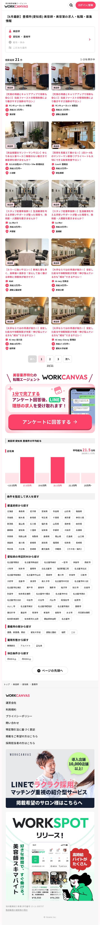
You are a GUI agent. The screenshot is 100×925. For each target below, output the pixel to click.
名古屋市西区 (13, 562)
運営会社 (11, 703)
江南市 (84, 574)
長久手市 (46, 581)
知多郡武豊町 (25, 593)
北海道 (10, 511)
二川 (73, 632)
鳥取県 (35, 536)
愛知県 (22, 530)
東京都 (67, 517)
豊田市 (23, 612)
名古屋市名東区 (14, 587)
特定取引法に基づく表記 (20, 729)
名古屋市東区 (27, 606)
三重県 (33, 530)
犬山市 (53, 600)
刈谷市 (41, 600)
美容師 (16, 684)
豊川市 (61, 574)
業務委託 (11, 645)
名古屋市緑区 (50, 562)
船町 (64, 632)
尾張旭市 (65, 600)
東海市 (46, 612)
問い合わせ (12, 723)
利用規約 (11, 709)
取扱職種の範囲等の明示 (17, 910)
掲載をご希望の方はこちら (22, 736)
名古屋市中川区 (81, 581)
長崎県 (79, 542)
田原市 (77, 600)
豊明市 (33, 568)
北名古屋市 (47, 568)
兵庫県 (79, 530)
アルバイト (25, 645)
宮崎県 (33, 548)
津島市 (76, 562)
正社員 (39, 645)
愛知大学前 (36, 632)
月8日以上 (26, 659)
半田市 (30, 600)
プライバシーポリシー (19, 716)
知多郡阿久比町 (32, 618)
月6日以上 (11, 659)
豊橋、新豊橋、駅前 (16, 632)
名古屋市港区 (79, 593)
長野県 (67, 523)
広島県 (69, 536)
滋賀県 (45, 530)
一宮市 (65, 562)
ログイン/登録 (85, 5)
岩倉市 (22, 581)
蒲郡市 (53, 587)
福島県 (79, 511)
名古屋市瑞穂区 (14, 574)
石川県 (33, 523)
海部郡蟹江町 (63, 568)
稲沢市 (64, 587)
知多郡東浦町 (13, 618)
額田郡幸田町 (50, 618)
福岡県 (56, 542)
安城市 (72, 574)
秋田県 (56, 511)
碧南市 (41, 587)
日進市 (87, 587)
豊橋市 (78, 606)
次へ (67, 359)
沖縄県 (58, 548)
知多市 (22, 568)
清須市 (33, 581)
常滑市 (35, 612)
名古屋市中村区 (62, 581)
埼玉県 (45, 517)
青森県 (22, 511)
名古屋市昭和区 (45, 606)
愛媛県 (33, 542)
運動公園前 (51, 632)
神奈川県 (80, 517)
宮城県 (45, 511)
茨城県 (10, 517)
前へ (32, 359)
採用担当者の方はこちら (20, 743)
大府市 (10, 581)
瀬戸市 (30, 587)
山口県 (81, 536)
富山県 (22, 523)
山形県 (67, 511)
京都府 (56, 530)
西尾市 (88, 562)
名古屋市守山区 (34, 574)
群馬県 (33, 517)
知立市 (75, 587)
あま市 (69, 612)
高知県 (45, 542)
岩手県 (33, 511)
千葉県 (56, 517)
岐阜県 (79, 523)
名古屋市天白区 (14, 600)
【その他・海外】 (74, 548)
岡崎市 (49, 574)
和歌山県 (23, 536)
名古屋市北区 (80, 568)
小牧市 (10, 568)
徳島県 (10, 542)
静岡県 (10, 530)
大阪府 (67, 530)
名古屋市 (66, 618)
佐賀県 (67, 542)
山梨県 (56, 523)
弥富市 (10, 593)
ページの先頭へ (50, 670)
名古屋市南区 (64, 606)
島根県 (46, 536)
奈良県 (10, 536)
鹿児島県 (46, 548)
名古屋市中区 (62, 593)
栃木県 (22, 517)
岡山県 (58, 536)
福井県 (45, 523)
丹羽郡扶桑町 (84, 612)
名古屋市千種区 (43, 593)
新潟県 (10, 523)
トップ (7, 684)
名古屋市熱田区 (32, 562)
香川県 (22, 542)
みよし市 (11, 606)
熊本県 (10, 548)
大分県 (22, 548)
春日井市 (11, 612)
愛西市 (58, 612)
